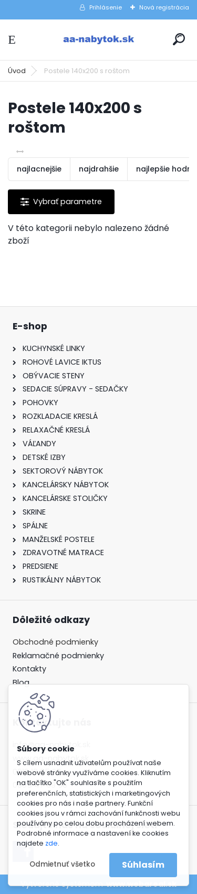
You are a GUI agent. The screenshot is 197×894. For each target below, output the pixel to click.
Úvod (17, 71)
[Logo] (99, 39)
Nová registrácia (164, 7)
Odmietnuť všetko (62, 864)
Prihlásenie (105, 7)
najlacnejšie (39, 169)
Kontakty (29, 669)
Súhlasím (143, 865)
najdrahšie (99, 169)
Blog (21, 682)
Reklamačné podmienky (58, 655)
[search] (179, 39)
